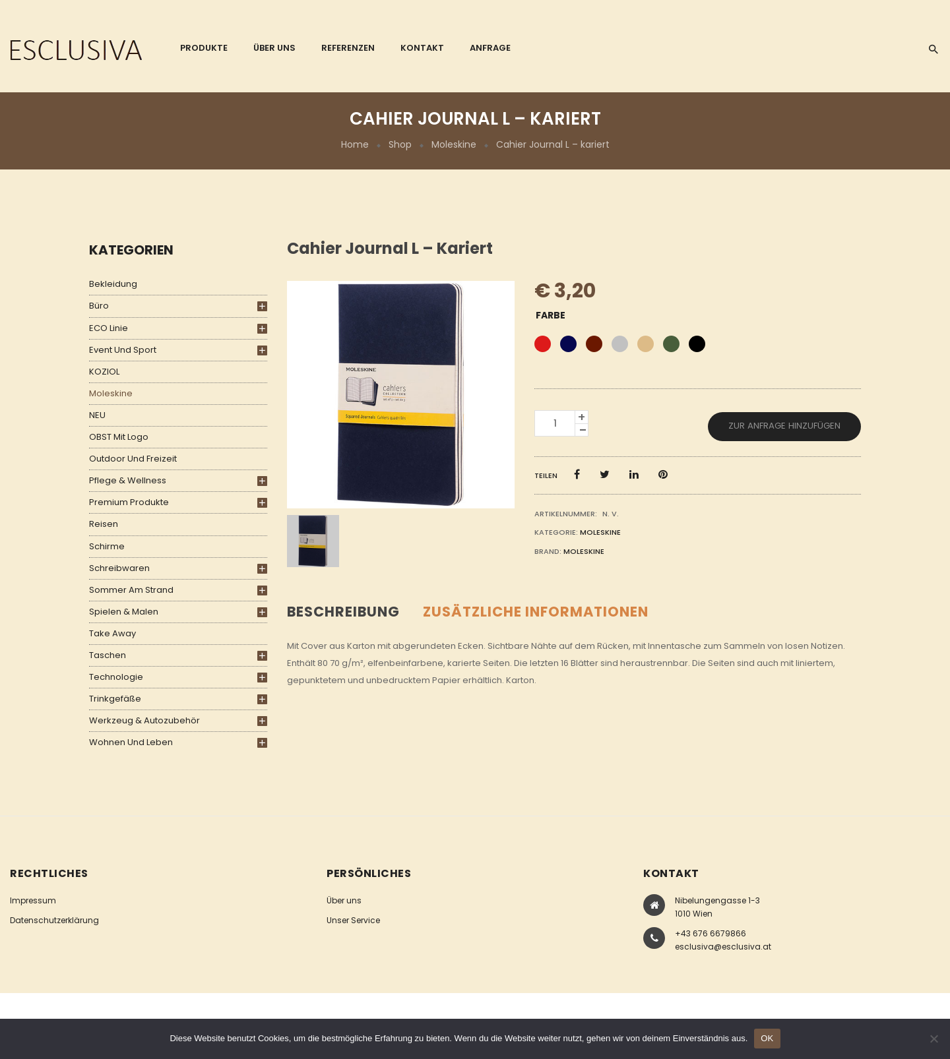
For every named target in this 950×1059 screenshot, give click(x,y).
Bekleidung (113, 284)
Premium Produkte (129, 502)
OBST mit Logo (118, 437)
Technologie (116, 677)
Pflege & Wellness (127, 480)
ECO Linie (108, 328)
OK (767, 1038)
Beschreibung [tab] (343, 611)
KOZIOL (104, 371)
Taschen (107, 655)
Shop (400, 144)
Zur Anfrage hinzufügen (784, 425)
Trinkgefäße (115, 698)
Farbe (550, 315)
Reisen (103, 524)
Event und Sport (122, 350)
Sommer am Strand (131, 590)
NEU (97, 415)
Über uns (344, 900)
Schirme (107, 546)
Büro (99, 305)
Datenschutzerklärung (54, 920)
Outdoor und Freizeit (133, 458)
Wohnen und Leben (131, 742)
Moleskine (453, 144)
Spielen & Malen (123, 611)
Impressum (33, 900)
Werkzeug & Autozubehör (144, 720)
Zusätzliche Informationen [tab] (536, 611)
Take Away (112, 633)
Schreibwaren (119, 568)
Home (355, 144)
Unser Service (353, 920)
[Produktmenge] (555, 423)
